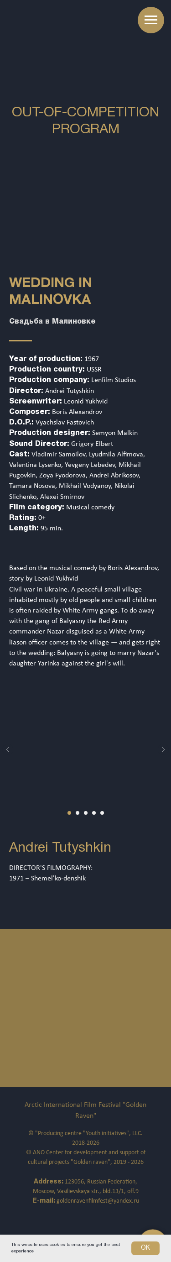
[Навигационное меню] (151, 20)
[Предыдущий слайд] (7, 749)
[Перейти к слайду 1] (69, 813)
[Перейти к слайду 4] (94, 813)
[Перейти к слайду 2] (77, 813)
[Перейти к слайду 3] (86, 813)
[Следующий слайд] (163, 749)
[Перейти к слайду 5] (102, 813)
